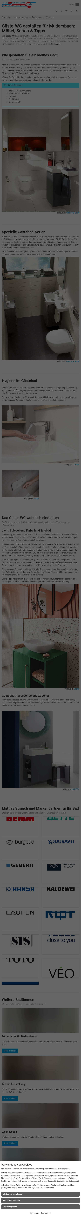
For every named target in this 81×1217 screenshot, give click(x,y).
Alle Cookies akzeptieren (12, 1194)
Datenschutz (46, 1213)
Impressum (34, 1213)
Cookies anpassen (10, 1207)
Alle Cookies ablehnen (11, 1200)
